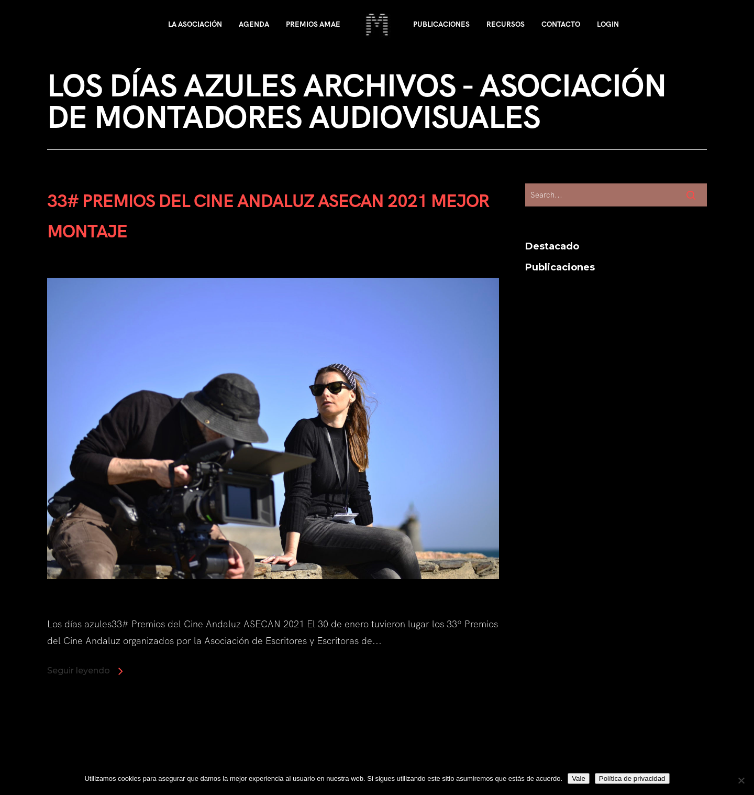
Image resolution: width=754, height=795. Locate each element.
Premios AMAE (313, 24)
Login (608, 24)
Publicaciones (441, 24)
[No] (741, 780)
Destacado (552, 246)
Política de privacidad (632, 778)
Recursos (505, 24)
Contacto (560, 24)
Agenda (254, 24)
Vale (578, 778)
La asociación (195, 24)
